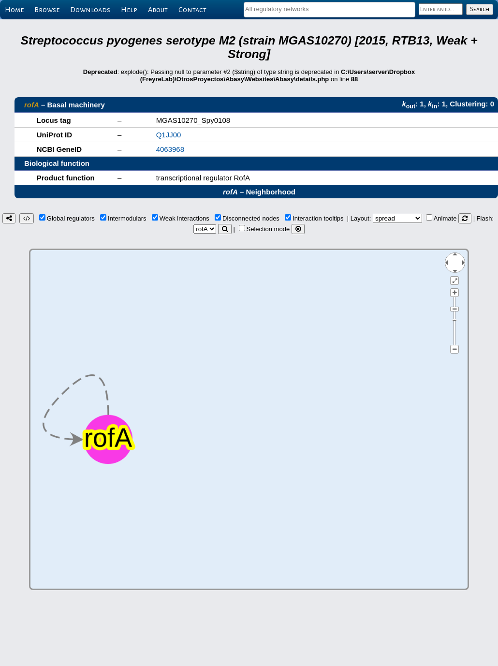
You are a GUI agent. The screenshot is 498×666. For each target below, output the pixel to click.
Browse (46, 10)
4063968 (170, 149)
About (158, 10)
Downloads (90, 10)
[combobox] (329, 9)
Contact (192, 10)
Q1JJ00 (168, 135)
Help (129, 10)
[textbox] (329, 9)
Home (14, 10)
